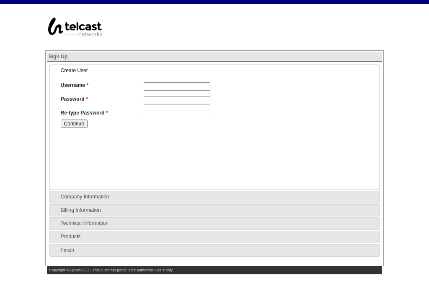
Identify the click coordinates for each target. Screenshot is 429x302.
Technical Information (85, 223)
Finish (67, 250)
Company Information (85, 197)
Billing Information (81, 210)
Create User (74, 70)
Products (71, 237)
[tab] (214, 71)
